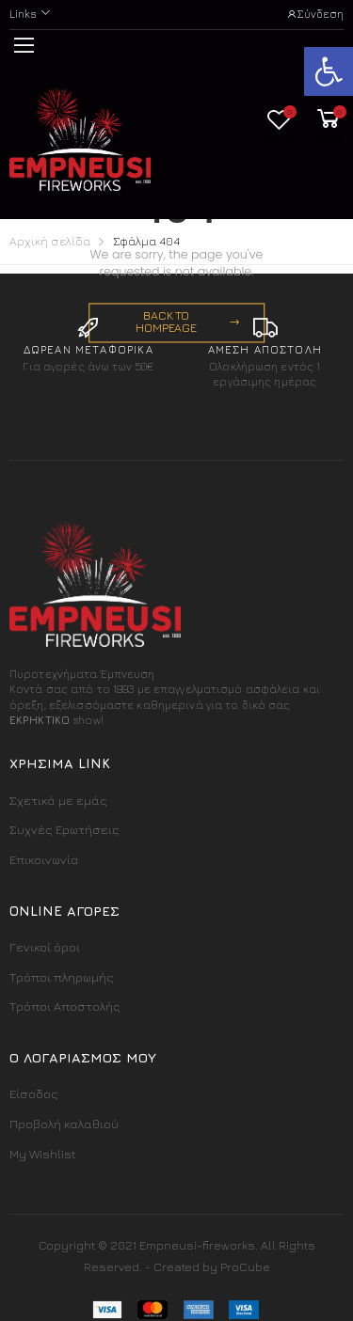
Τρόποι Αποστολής (64, 1006)
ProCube (245, 1267)
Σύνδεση (315, 14)
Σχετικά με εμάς (58, 800)
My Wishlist (42, 1153)
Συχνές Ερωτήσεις (64, 829)
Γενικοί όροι (44, 946)
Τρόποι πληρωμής (61, 976)
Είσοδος (33, 1093)
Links (22, 14)
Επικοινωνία (44, 859)
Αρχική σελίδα (49, 241)
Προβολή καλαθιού (64, 1123)
